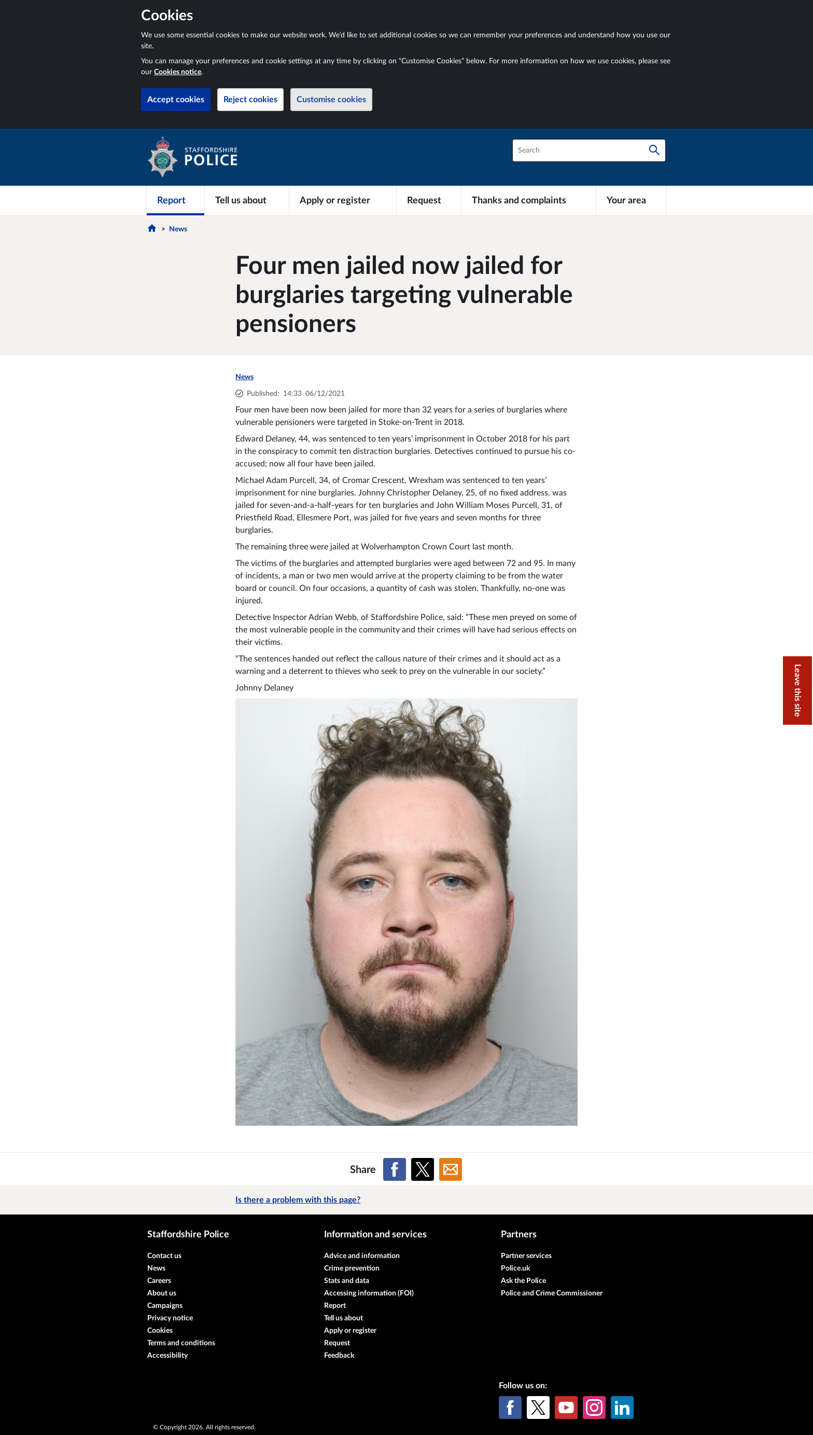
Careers (159, 1281)
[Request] (429, 200)
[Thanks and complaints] (528, 200)
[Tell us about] (247, 200)
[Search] (654, 150)
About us (161, 1293)
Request (337, 1343)
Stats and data (346, 1281)
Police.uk (515, 1268)
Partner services (526, 1256)
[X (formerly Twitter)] (538, 1407)
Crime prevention (352, 1268)
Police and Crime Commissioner (551, 1293)
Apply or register (350, 1330)
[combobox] (589, 150)
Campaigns (165, 1305)
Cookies (160, 1330)
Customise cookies (331, 99)
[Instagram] (594, 1407)
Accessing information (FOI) (369, 1293)
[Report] (175, 200)
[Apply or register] (342, 200)
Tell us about (343, 1318)
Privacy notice (170, 1318)
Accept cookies (175, 99)
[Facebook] (510, 1407)
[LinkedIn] (622, 1407)
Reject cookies (250, 99)
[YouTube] (566, 1407)
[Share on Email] (450, 1169)
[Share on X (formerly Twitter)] (422, 1169)
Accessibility (167, 1355)
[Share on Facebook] (394, 1169)
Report (335, 1305)
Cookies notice (177, 72)
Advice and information (362, 1256)
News (178, 229)
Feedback (339, 1355)
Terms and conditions (181, 1343)
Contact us (164, 1256)
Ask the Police (523, 1281)
